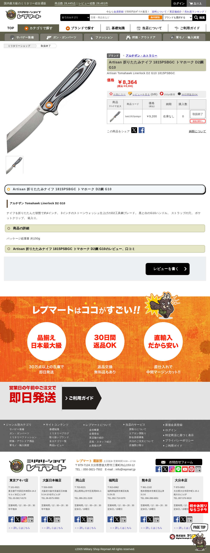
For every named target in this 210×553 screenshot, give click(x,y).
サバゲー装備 (22, 37)
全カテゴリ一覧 (58, 441)
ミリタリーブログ (59, 433)
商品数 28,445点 (65, 3)
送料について (159, 11)
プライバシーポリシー (179, 440)
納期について (197, 131)
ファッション (101, 37)
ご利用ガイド (173, 445)
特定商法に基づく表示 (179, 435)
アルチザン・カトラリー (141, 55)
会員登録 (119, 11)
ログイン (171, 430)
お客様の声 (95, 445)
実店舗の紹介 (96, 437)
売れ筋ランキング (194, 11)
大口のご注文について (141, 441)
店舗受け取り (136, 445)
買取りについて (137, 429)
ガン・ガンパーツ (61, 37)
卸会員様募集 (136, 437)
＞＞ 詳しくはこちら (19, 528)
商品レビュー (56, 445)
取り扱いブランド (59, 437)
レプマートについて (98, 424)
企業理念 (94, 433)
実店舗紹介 (176, 11)
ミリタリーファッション (23, 437)
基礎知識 (54, 429)
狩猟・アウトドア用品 (22, 441)
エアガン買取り (137, 433)
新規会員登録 (173, 424)
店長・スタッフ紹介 (100, 441)
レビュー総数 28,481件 (93, 3)
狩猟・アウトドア (140, 37)
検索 (202, 17)
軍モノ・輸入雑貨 (184, 37)
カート (197, 3)
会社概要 (94, 430)
